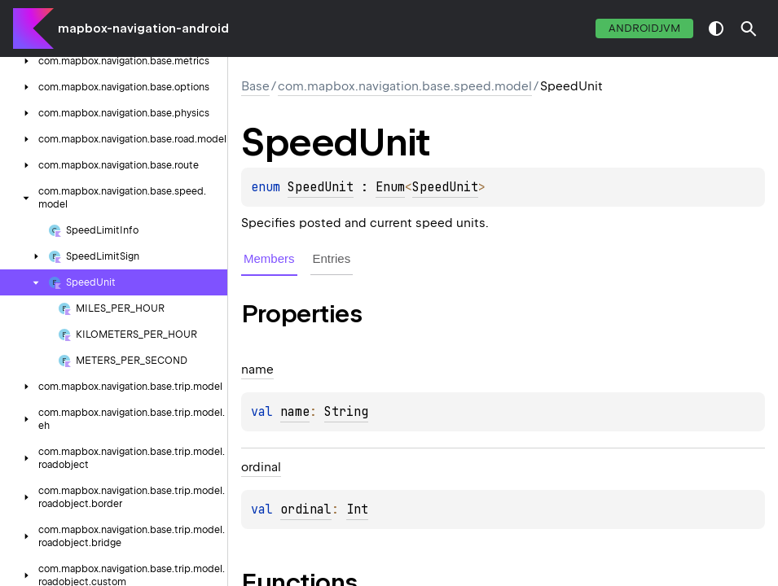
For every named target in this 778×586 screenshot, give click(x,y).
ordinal (306, 509)
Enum (390, 187)
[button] (748, 28)
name (295, 412)
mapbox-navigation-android (143, 28)
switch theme (716, 28)
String (346, 412)
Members (269, 258)
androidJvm (644, 28)
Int (357, 509)
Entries (332, 258)
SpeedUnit (321, 187)
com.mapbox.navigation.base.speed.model (405, 86)
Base (255, 86)
